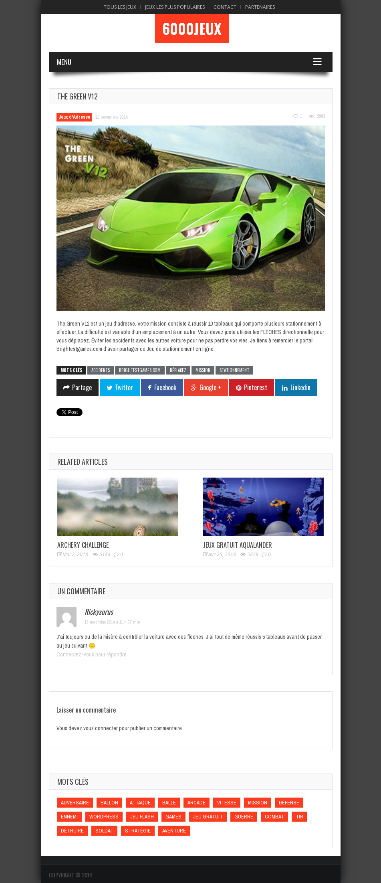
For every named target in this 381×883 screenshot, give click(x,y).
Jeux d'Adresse (74, 117)
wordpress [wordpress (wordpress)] (104, 816)
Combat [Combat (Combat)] (274, 816)
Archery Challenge (83, 545)
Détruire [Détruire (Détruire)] (72, 830)
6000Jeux (192, 28)
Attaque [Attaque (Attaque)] (140, 802)
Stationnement (234, 370)
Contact (225, 7)
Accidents (100, 370)
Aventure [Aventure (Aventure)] (174, 830)
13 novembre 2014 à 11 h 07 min (112, 622)
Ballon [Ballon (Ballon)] (109, 802)
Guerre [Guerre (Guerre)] (243, 816)
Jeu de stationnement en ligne (180, 348)
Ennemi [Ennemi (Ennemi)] (69, 816)
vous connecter (100, 728)
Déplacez (178, 370)
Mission (203, 370)
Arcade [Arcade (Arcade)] (196, 802)
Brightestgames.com (140, 370)
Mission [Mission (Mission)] (257, 802)
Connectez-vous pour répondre (91, 654)
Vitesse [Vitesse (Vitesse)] (226, 802)
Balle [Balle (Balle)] (169, 802)
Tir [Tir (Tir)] (299, 816)
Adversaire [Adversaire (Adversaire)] (75, 802)
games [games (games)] (173, 816)
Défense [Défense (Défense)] (289, 802)
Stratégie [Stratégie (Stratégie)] (138, 830)
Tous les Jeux (120, 7)
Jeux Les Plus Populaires (175, 7)
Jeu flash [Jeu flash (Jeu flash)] (142, 816)
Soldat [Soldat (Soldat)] (104, 830)
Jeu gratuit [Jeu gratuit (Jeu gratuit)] (208, 816)
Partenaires (260, 7)
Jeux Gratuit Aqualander (237, 545)
